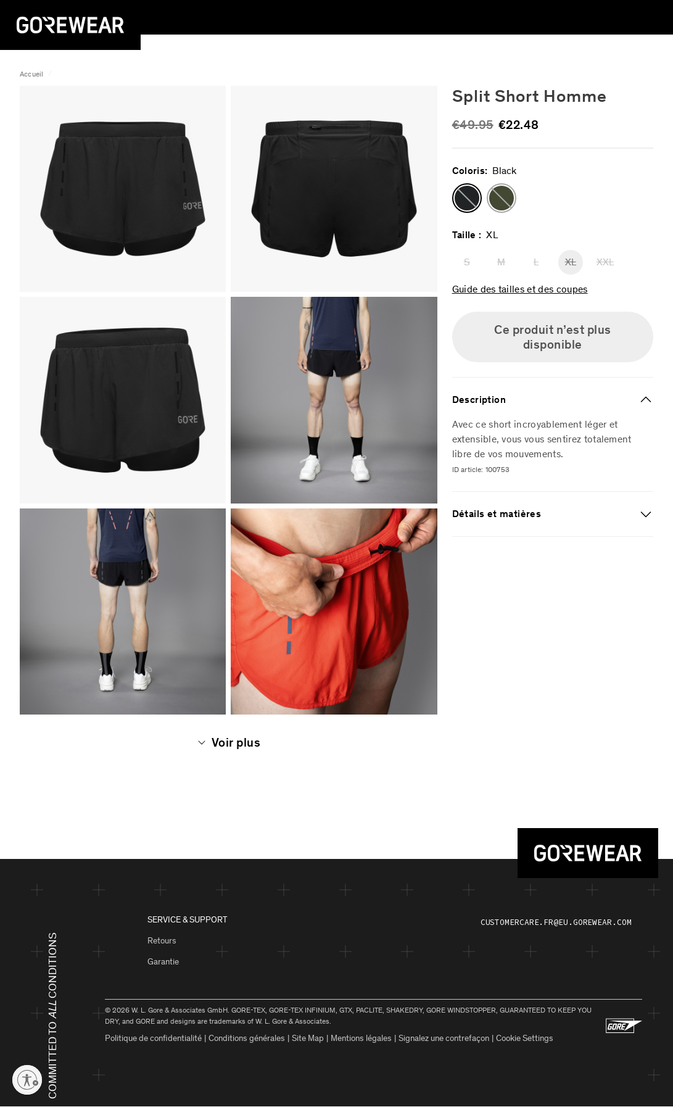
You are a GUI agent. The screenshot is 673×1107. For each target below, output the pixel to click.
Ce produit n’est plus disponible (552, 337)
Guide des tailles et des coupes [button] (520, 288)
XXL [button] (605, 262)
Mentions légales (361, 1038)
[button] (467, 198)
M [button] (501, 262)
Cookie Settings (524, 1038)
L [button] (536, 262)
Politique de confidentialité (153, 1038)
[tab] (552, 399)
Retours (161, 940)
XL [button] (570, 262)
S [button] (467, 262)
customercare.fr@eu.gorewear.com (556, 922)
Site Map (308, 1038)
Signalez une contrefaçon (443, 1038)
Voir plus (229, 742)
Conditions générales (247, 1038)
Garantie (163, 961)
